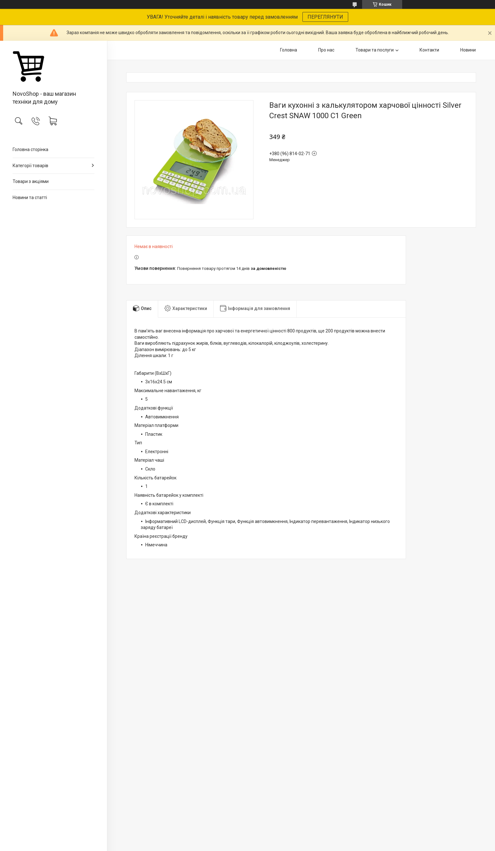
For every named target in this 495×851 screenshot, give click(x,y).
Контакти (429, 49)
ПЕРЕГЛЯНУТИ (325, 17)
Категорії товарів (30, 165)
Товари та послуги (374, 49)
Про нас (326, 49)
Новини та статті (30, 197)
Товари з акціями (31, 181)
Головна (288, 49)
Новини (468, 49)
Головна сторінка (30, 149)
